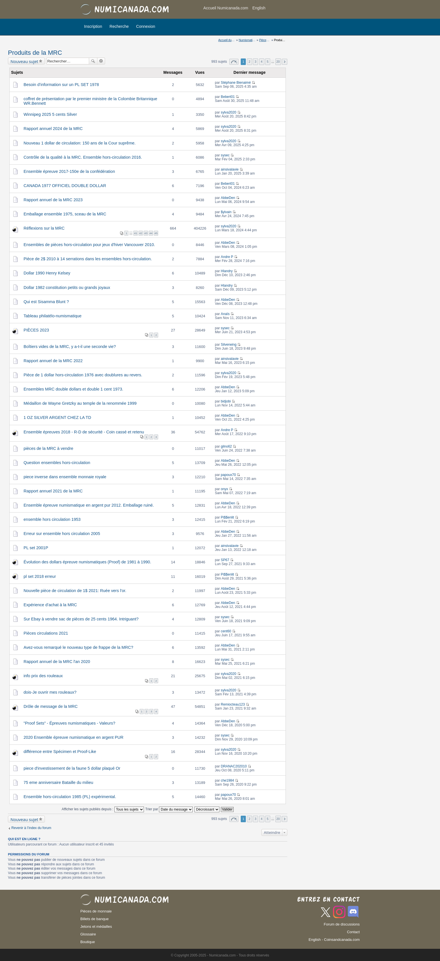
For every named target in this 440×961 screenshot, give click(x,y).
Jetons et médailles (96, 926)
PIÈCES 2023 (36, 330)
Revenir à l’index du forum (31, 828)
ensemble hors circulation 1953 (52, 519)
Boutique (87, 942)
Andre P (227, 257)
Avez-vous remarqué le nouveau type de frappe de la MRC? (78, 647)
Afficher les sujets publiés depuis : (103, 809)
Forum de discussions (342, 924)
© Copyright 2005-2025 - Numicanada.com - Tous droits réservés (220, 955)
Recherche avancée (101, 61)
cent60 (226, 631)
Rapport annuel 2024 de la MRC (53, 128)
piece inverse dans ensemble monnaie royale (65, 477)
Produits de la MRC (35, 52)
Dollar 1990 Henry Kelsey (47, 273)
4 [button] (261, 61)
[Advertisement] (314, 10)
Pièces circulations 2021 (46, 633)
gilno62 (226, 446)
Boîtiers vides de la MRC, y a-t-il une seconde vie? (70, 346)
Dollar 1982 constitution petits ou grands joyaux (67, 287)
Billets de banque (94, 919)
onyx (224, 489)
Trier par (169, 809)
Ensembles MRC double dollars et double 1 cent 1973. (73, 389)
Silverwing (228, 345)
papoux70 (228, 475)
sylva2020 (228, 112)
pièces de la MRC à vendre (48, 448)
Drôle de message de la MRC (50, 706)
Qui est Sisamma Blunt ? (46, 301)
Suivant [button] (284, 62)
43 (145, 233)
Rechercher (93, 61)
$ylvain (226, 212)
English (258, 8)
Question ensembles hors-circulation (57, 462)
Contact (353, 932)
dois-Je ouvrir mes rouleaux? (50, 692)
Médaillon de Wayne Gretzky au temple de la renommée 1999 (80, 403)
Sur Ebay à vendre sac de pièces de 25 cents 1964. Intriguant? (81, 619)
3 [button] (255, 61)
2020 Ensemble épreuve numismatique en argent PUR (73, 737)
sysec (225, 155)
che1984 (227, 780)
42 (140, 233)
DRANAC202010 (234, 766)
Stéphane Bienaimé (236, 83)
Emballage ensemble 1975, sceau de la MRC (65, 214)
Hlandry (227, 271)
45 (156, 233)
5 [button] (268, 61)
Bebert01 (228, 97)
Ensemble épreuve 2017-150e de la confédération (69, 171)
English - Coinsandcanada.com (334, 939)
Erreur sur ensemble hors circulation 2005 (62, 533)
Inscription (93, 26)
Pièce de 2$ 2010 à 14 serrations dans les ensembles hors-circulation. (88, 259)
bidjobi (226, 401)
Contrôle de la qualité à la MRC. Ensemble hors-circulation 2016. (83, 157)
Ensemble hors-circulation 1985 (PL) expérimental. (70, 796)
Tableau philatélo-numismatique (52, 316)
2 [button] (249, 61)
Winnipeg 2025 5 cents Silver (50, 114)
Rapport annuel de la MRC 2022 (53, 360)
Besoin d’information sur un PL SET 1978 (61, 84)
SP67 (225, 560)
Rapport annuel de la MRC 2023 (53, 200)
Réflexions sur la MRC (44, 228)
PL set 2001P (36, 547)
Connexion (145, 26)
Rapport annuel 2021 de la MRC (53, 491)
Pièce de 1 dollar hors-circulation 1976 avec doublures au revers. (83, 375)
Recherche (119, 26)
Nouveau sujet (24, 61)
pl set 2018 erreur (40, 576)
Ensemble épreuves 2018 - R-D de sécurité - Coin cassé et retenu (84, 432)
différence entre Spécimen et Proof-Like (60, 751)
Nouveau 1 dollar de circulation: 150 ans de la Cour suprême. (80, 143)
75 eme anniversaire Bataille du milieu (58, 782)
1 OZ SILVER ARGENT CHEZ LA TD (57, 417)
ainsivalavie (230, 169)
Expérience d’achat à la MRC (50, 605)
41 (135, 233)
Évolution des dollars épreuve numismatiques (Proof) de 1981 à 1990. (87, 562)
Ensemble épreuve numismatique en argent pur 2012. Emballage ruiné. (89, 505)
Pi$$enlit (227, 517)
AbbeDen (228, 198)
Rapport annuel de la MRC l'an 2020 (57, 661)
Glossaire (88, 934)
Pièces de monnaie (96, 911)
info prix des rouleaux (43, 675)
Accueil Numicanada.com (225, 8)
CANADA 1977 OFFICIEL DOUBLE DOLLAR (65, 185)
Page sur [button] (233, 62)
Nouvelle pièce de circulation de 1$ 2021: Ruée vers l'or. (75, 590)
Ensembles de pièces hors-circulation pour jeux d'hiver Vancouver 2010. (89, 244)
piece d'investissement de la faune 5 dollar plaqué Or (72, 768)
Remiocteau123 (233, 704)
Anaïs (225, 314)
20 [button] (278, 61)
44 (150, 233)
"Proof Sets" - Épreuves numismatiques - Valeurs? (69, 723)
